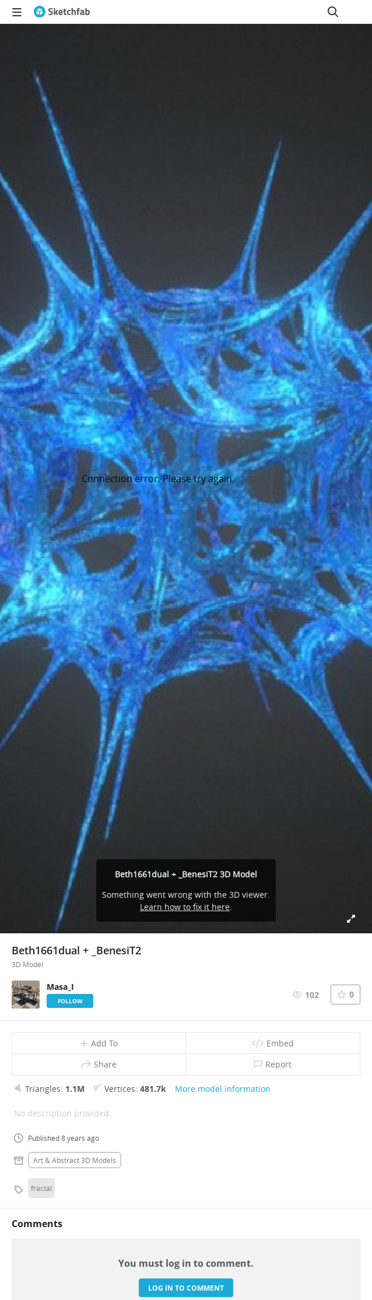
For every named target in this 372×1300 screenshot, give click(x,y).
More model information (223, 1088)
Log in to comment (186, 1288)
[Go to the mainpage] (62, 11)
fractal (41, 1188)
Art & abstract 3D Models (74, 1160)
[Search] (333, 11)
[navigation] (17, 11)
